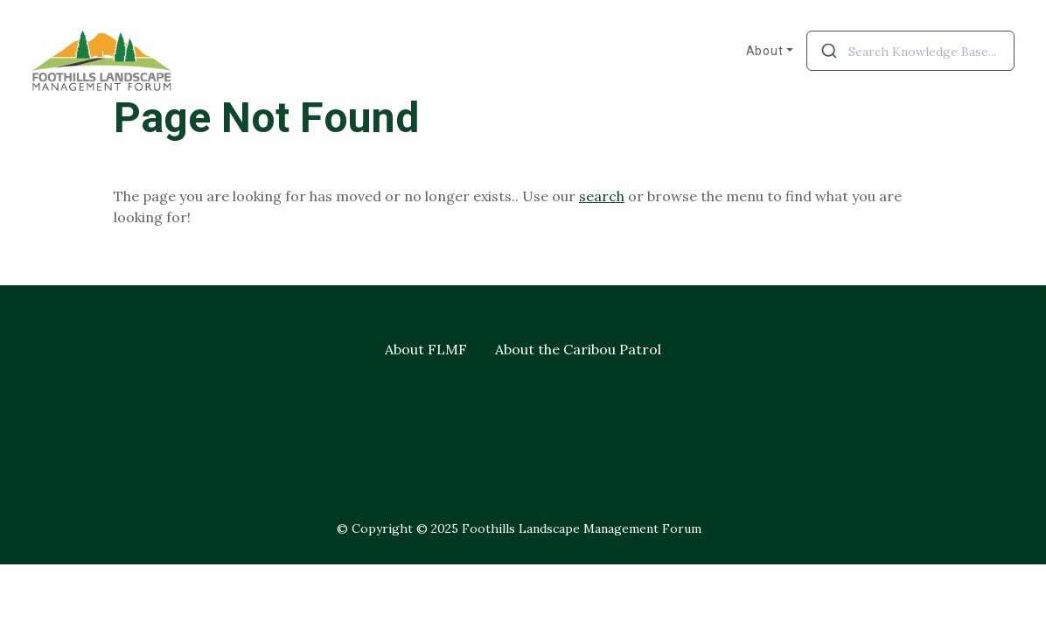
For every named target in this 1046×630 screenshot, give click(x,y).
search (601, 196)
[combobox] (910, 51)
